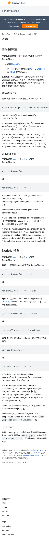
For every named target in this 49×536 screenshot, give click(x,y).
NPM (12, 69)
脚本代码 (15, 64)
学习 (15, 34)
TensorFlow (6, 34)
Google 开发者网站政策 (30, 455)
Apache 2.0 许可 (36, 453)
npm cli (16, 159)
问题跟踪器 (6, 526)
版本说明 (5, 530)
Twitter (5, 511)
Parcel (32, 69)
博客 (4, 503)
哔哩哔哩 (5, 515)
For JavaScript (10, 10)
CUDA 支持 (7, 301)
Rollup (12, 72)
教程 (35, 34)
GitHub (4, 507)
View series (30, 26)
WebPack (41, 69)
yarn (28, 159)
